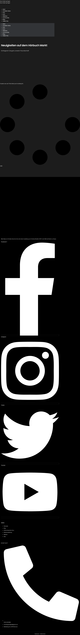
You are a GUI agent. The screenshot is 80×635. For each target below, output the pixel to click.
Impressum (37, 633)
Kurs (4, 29)
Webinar (5, 30)
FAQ (4, 27)
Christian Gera (7, 11)
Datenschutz (42, 633)
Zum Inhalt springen (6, 1)
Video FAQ (5, 21)
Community (6, 18)
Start (4, 24)
